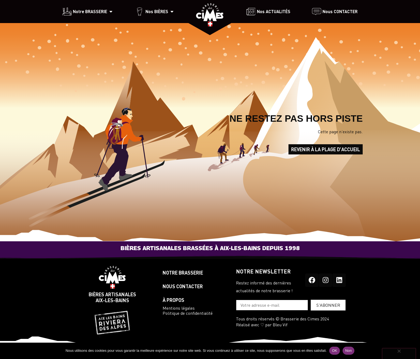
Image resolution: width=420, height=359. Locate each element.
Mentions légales (179, 308)
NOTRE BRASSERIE (183, 273)
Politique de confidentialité (188, 313)
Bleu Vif (280, 324)
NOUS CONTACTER (183, 286)
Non (348, 351)
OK (334, 351)
